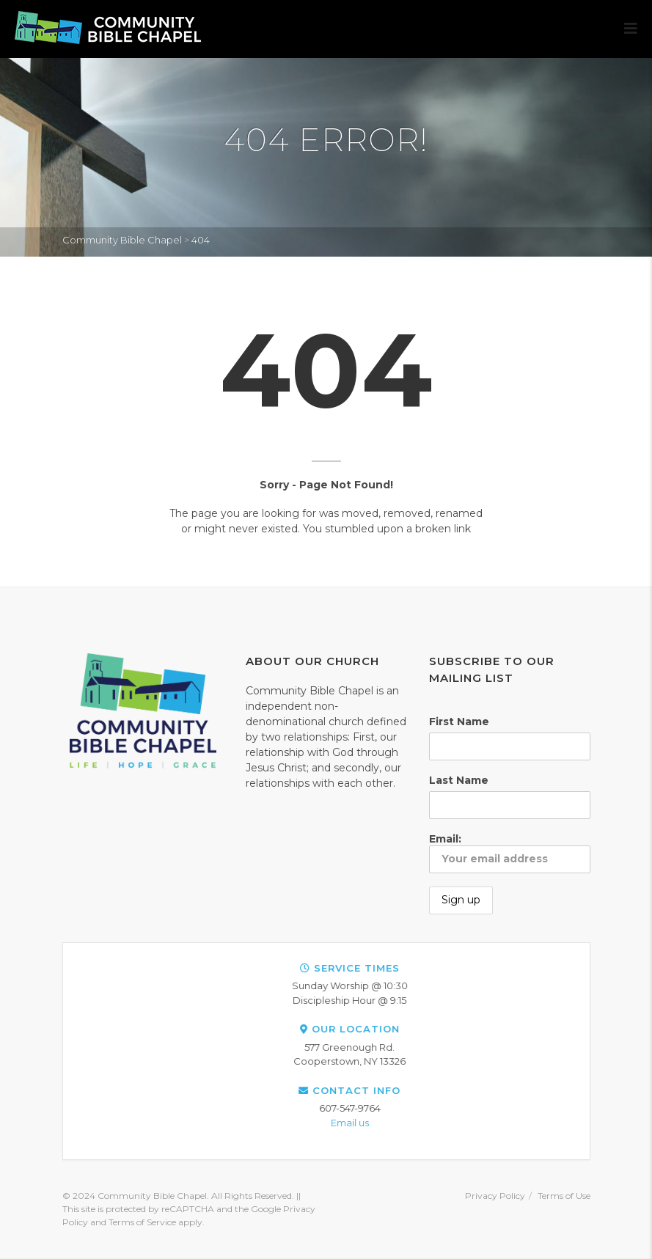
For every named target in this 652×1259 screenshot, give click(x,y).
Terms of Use (564, 1195)
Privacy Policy (495, 1195)
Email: (509, 852)
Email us (598, 1122)
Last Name (458, 780)
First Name (459, 721)
